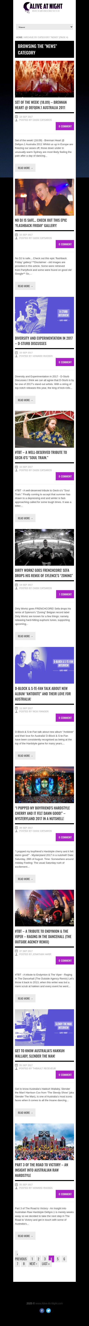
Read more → (25, 168)
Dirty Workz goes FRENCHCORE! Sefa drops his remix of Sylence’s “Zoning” (44, 573)
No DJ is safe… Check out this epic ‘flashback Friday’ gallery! (41, 223)
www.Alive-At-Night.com (49, 1303)
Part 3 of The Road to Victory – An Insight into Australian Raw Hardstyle (41, 1170)
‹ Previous (21, 1256)
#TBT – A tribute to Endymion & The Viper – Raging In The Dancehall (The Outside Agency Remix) (43, 936)
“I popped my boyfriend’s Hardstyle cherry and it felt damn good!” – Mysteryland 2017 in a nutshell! (42, 813)
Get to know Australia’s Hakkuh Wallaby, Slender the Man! (40, 1053)
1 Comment (65, 594)
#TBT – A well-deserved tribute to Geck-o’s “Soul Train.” (41, 455)
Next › (33, 1263)
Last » (46, 1263)
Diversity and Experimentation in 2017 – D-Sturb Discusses (44, 340)
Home (19, 37)
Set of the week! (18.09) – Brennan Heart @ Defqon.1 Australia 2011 (41, 105)
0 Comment (65, 126)
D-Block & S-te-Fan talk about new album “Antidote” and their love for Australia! (43, 694)
